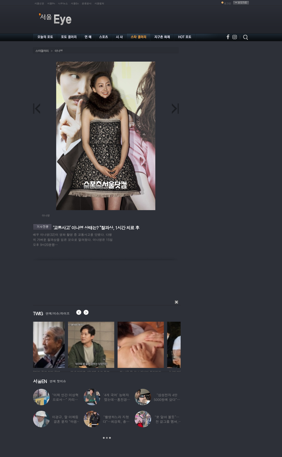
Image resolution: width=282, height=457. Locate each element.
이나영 (59, 51)
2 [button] (107, 438)
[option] (56, 344)
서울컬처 (99, 3)
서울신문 (39, 3)
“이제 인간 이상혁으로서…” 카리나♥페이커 (65, 399)
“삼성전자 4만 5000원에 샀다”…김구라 (167, 399)
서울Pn (51, 3)
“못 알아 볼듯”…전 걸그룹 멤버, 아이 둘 (167, 421)
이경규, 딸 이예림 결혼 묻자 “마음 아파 (65, 421)
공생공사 (86, 3)
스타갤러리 (42, 51)
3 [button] (110, 438)
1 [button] (104, 438)
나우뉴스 (63, 3)
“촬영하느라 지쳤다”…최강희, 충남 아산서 (116, 421)
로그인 (227, 3)
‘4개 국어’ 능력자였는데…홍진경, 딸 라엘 (116, 399)
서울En (75, 3)
